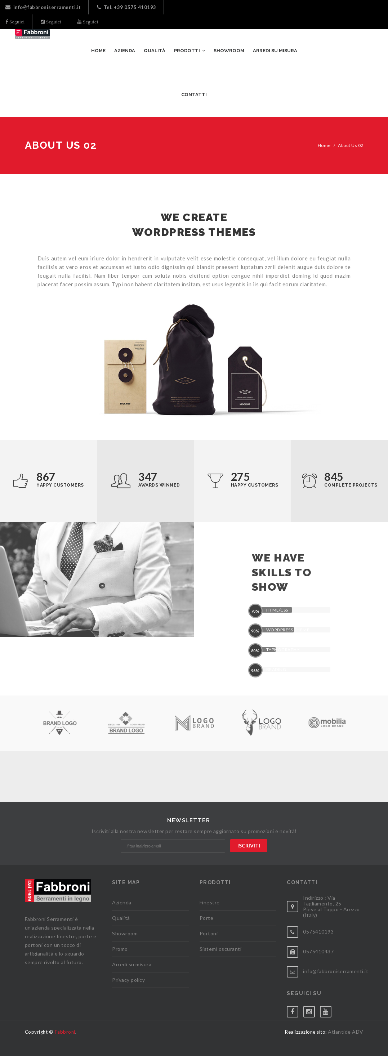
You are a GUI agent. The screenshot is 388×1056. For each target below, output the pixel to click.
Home (324, 145)
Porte (207, 918)
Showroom (125, 933)
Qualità (121, 918)
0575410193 (318, 932)
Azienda (121, 902)
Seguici (16, 21)
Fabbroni (65, 1032)
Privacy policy (128, 980)
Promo (120, 949)
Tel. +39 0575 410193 (126, 7)
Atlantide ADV (346, 1032)
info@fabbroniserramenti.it (43, 7)
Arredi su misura (131, 964)
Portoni (209, 933)
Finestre (210, 902)
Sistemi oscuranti (221, 949)
